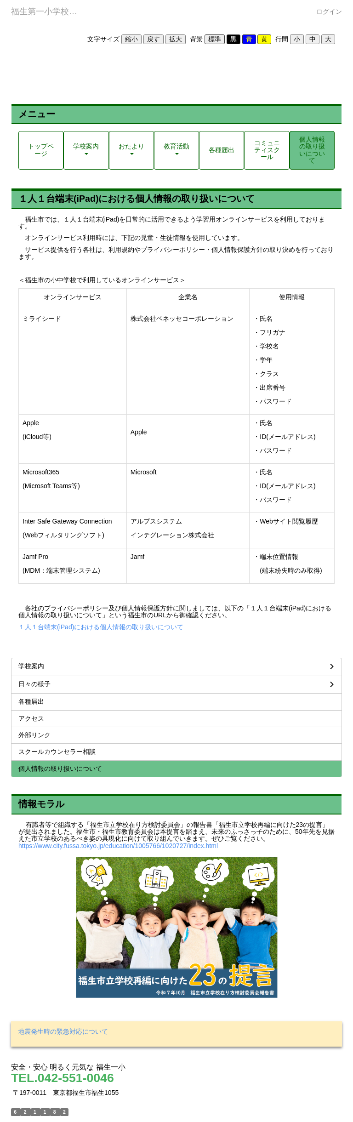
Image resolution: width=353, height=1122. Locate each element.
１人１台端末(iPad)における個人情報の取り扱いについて (100, 627)
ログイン (329, 11)
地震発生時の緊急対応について (63, 1031)
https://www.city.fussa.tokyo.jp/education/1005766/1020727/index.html (118, 845)
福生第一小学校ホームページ (50, 11)
